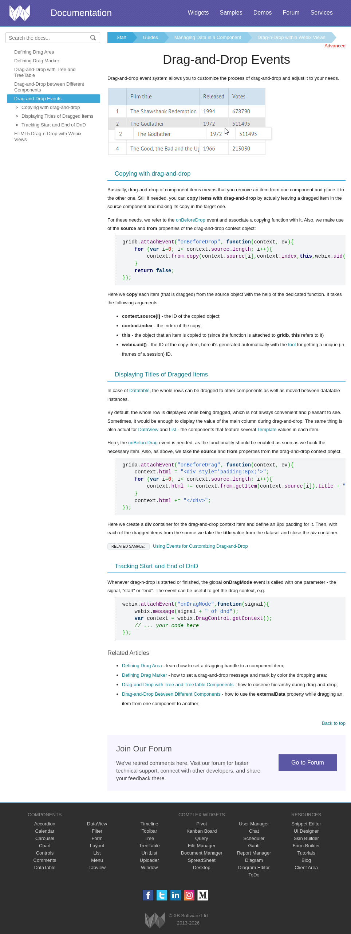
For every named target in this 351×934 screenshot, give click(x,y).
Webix (155, 920)
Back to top (334, 723)
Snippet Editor (306, 823)
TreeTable (149, 845)
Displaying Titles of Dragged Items (57, 116)
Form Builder (306, 845)
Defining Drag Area (34, 52)
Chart (45, 845)
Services (322, 12)
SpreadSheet (202, 860)
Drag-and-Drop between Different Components (49, 87)
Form (96, 838)
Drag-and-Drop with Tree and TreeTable (44, 72)
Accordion (44, 823)
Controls (45, 853)
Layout (97, 845)
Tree (149, 838)
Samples (231, 12)
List (172, 429)
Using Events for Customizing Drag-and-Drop (177, 546)
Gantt (254, 845)
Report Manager (254, 853)
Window (149, 867)
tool (292, 344)
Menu (97, 860)
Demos (262, 12)
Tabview (97, 867)
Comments (44, 860)
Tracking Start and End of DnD (53, 125)
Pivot (201, 823)
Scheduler (254, 838)
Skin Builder (306, 838)
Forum (291, 12)
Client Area (306, 867)
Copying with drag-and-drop (50, 107)
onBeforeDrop (190, 220)
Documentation (81, 13)
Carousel (44, 838)
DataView (148, 429)
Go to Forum (307, 762)
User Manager (254, 823)
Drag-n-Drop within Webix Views (291, 37)
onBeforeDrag (143, 442)
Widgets (198, 12)
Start (121, 37)
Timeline (149, 823)
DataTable (45, 867)
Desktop (201, 867)
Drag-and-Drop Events (38, 98)
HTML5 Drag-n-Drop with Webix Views (48, 136)
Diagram (254, 860)
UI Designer (306, 831)
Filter (97, 831)
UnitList (149, 853)
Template (266, 429)
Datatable (139, 390)
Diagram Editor (254, 867)
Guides (150, 37)
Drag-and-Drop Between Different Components (171, 694)
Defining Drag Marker (36, 60)
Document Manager (201, 853)
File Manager (202, 845)
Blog (306, 860)
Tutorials (306, 853)
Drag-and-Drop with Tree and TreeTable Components (177, 684)
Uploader (149, 860)
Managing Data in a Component (207, 37)
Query (201, 838)
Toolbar (149, 831)
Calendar (45, 831)
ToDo (253, 875)
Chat (254, 831)
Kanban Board (201, 831)
